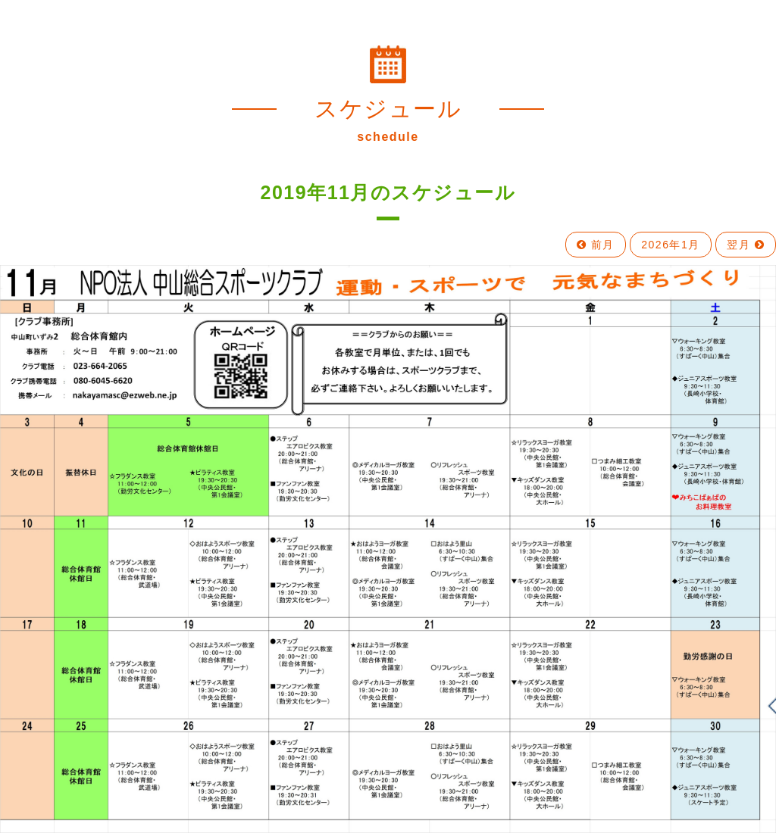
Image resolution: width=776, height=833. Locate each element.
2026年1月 (670, 245)
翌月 (746, 245)
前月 (596, 245)
